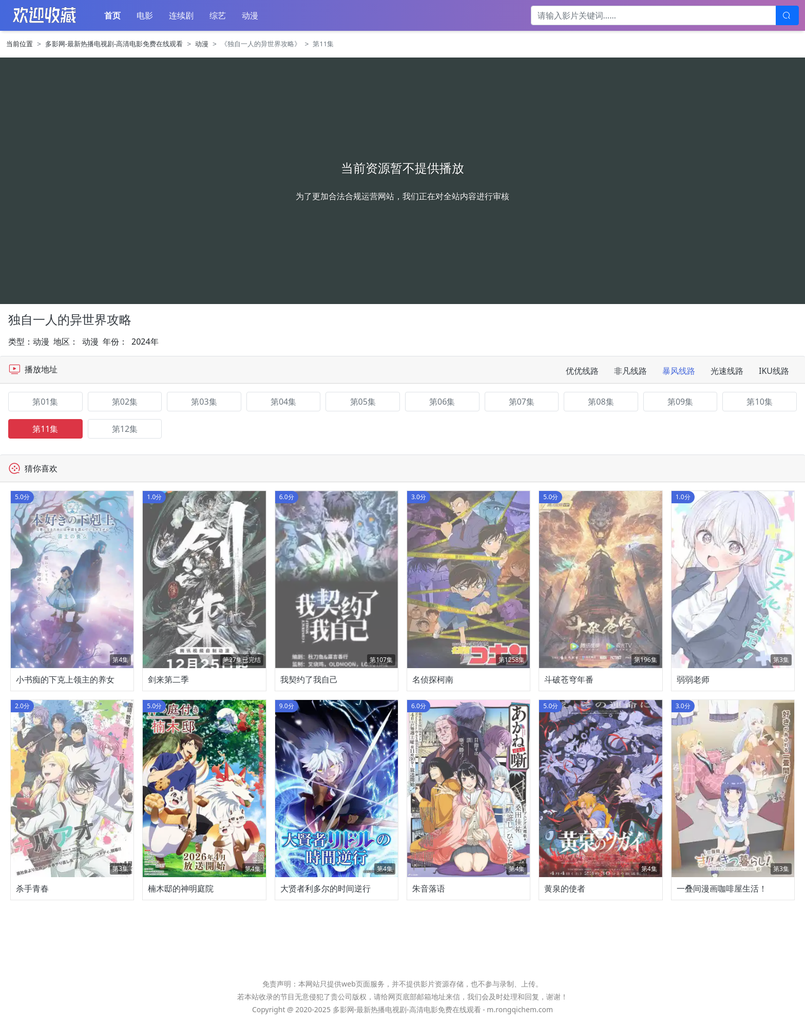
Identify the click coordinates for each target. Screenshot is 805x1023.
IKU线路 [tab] (774, 370)
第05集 (363, 401)
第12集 (125, 428)
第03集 (204, 401)
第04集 (283, 401)
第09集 (680, 401)
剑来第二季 (168, 679)
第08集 (601, 401)
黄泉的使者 (564, 888)
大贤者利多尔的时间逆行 (325, 888)
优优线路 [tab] (582, 370)
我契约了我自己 (309, 679)
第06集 (442, 401)
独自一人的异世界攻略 (69, 319)
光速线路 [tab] (727, 370)
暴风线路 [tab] (678, 370)
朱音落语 (428, 888)
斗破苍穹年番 (568, 679)
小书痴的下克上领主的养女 (65, 679)
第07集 (521, 401)
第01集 (45, 401)
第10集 (759, 401)
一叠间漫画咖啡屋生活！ (722, 888)
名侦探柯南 (432, 679)
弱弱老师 (693, 679)
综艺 (217, 15)
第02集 (125, 401)
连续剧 (181, 15)
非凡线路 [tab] (630, 370)
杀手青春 (32, 888)
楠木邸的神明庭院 (181, 888)
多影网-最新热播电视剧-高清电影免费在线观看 (114, 43)
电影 (145, 15)
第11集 (45, 428)
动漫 (250, 15)
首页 (112, 15)
